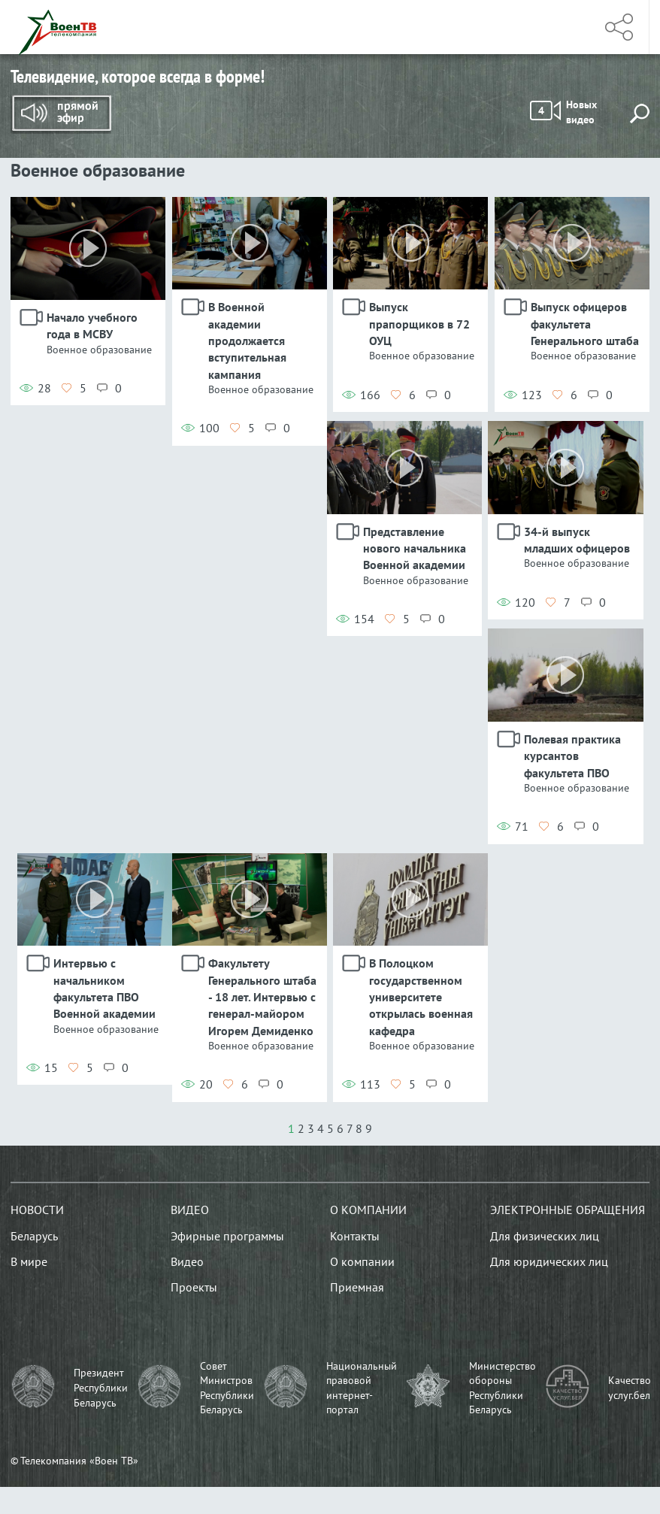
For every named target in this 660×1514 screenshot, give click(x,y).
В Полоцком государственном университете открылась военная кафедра (421, 996)
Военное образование (99, 349)
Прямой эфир (61, 114)
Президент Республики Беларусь (101, 1387)
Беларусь (34, 1235)
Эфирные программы (227, 1235)
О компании (368, 1209)
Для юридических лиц (549, 1261)
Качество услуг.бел (629, 1387)
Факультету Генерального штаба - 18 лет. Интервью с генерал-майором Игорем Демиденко (262, 996)
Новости (37, 1209)
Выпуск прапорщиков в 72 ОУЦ (419, 323)
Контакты (355, 1235)
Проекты (194, 1286)
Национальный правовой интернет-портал (361, 1388)
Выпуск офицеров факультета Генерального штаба (585, 323)
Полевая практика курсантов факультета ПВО (572, 755)
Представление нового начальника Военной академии (414, 548)
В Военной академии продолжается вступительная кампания (247, 340)
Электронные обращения (567, 1209)
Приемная (357, 1286)
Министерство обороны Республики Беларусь (502, 1388)
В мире (29, 1261)
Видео (190, 1209)
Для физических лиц (544, 1235)
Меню (566, 27)
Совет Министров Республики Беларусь (227, 1388)
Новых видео (563, 112)
